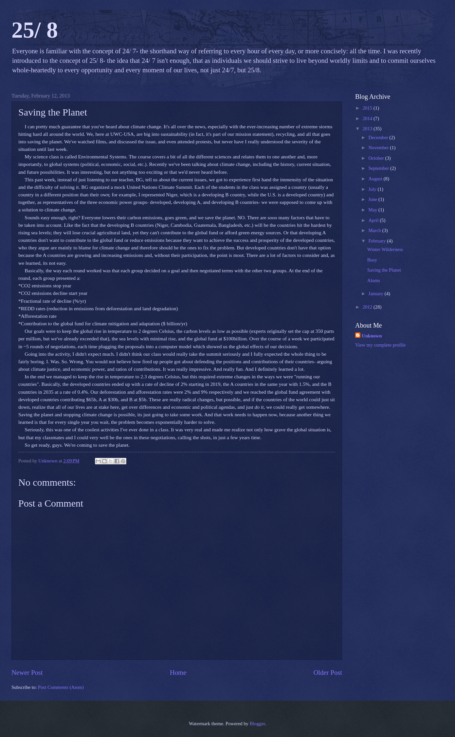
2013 (368, 128)
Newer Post (27, 672)
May (373, 209)
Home (178, 672)
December (378, 137)
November (379, 147)
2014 (368, 118)
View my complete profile (380, 345)
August (375, 178)
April (374, 220)
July (372, 189)
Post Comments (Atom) (61, 687)
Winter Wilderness (385, 249)
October (376, 158)
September (379, 168)
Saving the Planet (384, 270)
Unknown (372, 335)
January (376, 293)
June (373, 199)
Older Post (327, 672)
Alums (373, 280)
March (375, 230)
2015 (368, 108)
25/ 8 (34, 30)
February (377, 240)
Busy (372, 259)
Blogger (257, 723)
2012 (368, 307)
